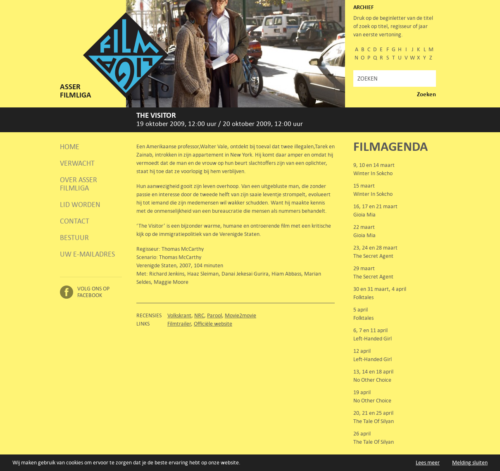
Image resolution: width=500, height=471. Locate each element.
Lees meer (428, 462)
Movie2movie (240, 315)
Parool (214, 315)
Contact (74, 221)
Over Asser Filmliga (78, 184)
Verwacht (77, 163)
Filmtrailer (179, 323)
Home (69, 147)
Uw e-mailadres (87, 254)
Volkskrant (179, 315)
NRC (199, 315)
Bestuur (74, 237)
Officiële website (213, 323)
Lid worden (80, 204)
